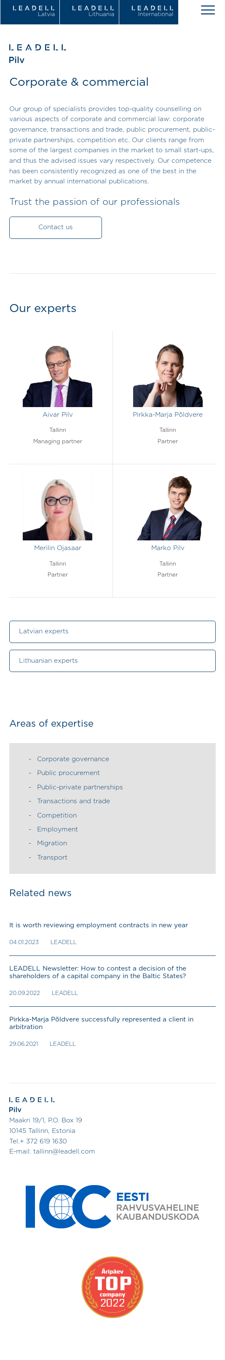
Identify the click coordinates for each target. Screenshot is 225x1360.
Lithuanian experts (48, 661)
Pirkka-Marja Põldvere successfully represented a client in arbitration (101, 1023)
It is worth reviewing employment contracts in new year (98, 925)
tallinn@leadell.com (64, 1151)
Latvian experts (44, 631)
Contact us (55, 227)
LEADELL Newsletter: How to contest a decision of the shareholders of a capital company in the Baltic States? (97, 972)
